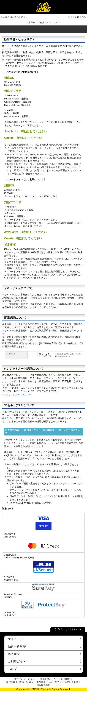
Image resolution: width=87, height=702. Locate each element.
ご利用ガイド (44, 22)
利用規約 (65, 679)
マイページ (15, 639)
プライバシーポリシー (25, 679)
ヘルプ (57, 22)
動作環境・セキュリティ (49, 682)
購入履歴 (14, 654)
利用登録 (30, 22)
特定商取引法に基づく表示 (20, 682)
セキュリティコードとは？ (17, 395)
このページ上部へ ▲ (68, 629)
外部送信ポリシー (49, 679)
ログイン (72, 17)
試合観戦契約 (43, 685)
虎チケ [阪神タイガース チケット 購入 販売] (43, 7)
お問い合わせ (71, 682)
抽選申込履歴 (17, 646)
